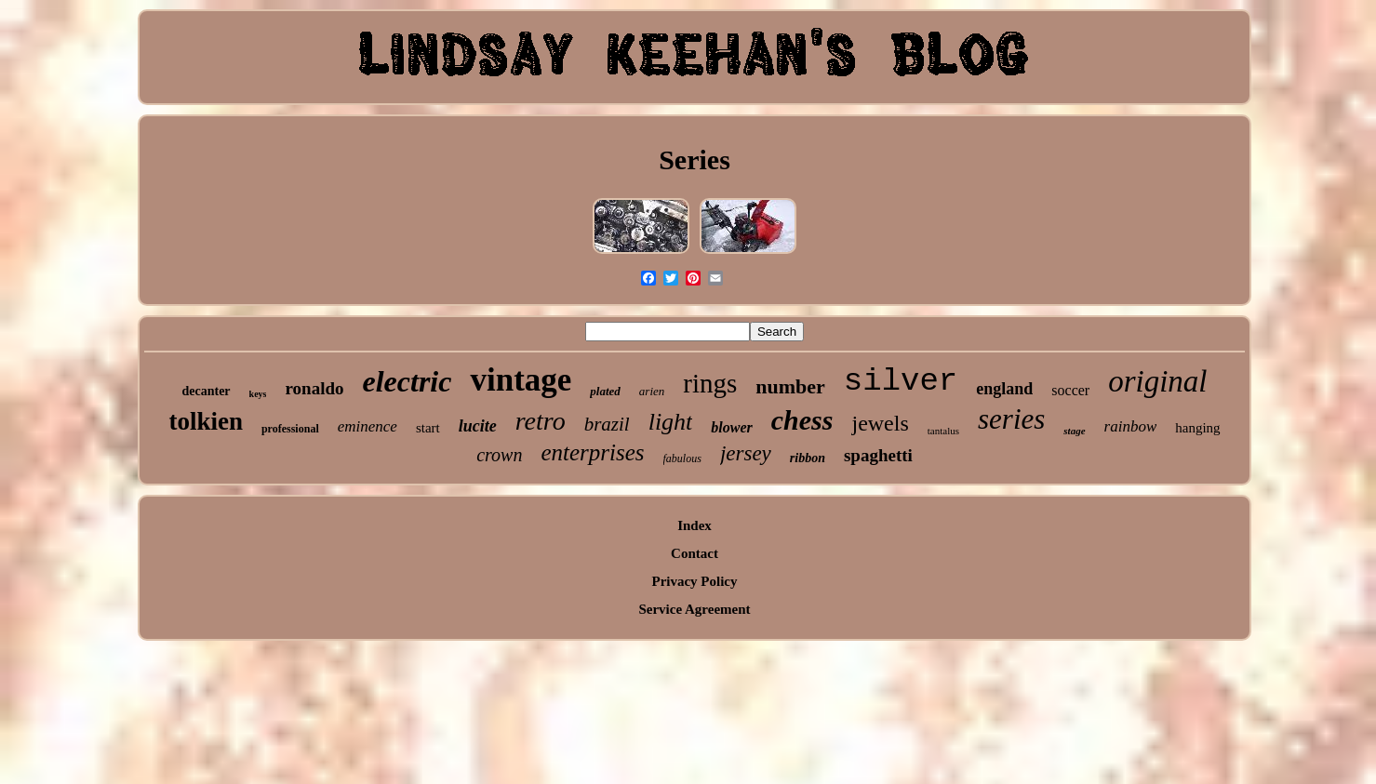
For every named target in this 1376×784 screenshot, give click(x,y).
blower (731, 427)
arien (651, 391)
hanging (1197, 427)
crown (499, 455)
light (670, 421)
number (790, 386)
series (1011, 419)
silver (900, 381)
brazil (607, 424)
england (1004, 388)
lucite (478, 426)
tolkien (205, 421)
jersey (745, 453)
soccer (1070, 390)
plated (605, 391)
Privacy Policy (694, 581)
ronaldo (314, 388)
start (428, 427)
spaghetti (878, 455)
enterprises (592, 452)
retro (540, 420)
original (1157, 381)
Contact (694, 553)
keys (258, 394)
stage (1074, 430)
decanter (205, 391)
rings (710, 383)
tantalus (943, 430)
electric (407, 381)
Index (694, 525)
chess (802, 420)
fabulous (682, 458)
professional (290, 428)
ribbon (807, 458)
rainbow (1130, 426)
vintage (520, 380)
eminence (367, 426)
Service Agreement (694, 609)
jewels (879, 423)
